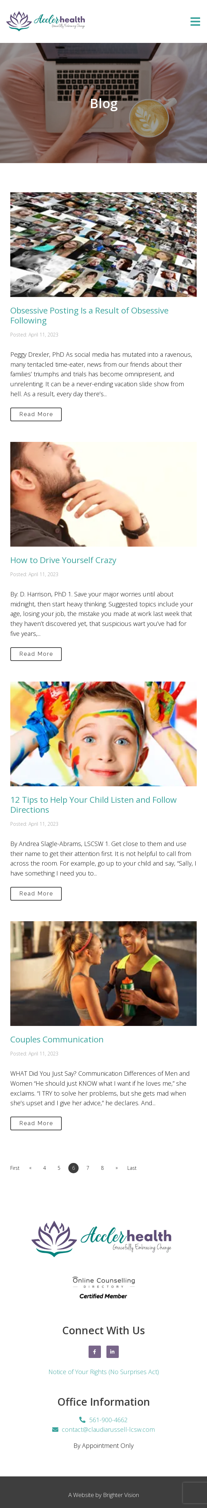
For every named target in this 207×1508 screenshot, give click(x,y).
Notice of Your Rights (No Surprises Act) (103, 1372)
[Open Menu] (195, 21)
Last (132, 1168)
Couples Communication (57, 1039)
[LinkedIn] (112, 1352)
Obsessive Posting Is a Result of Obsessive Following (89, 315)
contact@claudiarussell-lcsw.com (108, 1429)
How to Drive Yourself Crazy (63, 560)
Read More (36, 414)
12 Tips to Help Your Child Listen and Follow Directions (93, 804)
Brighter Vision (121, 1495)
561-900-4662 (108, 1420)
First (15, 1168)
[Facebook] (95, 1352)
